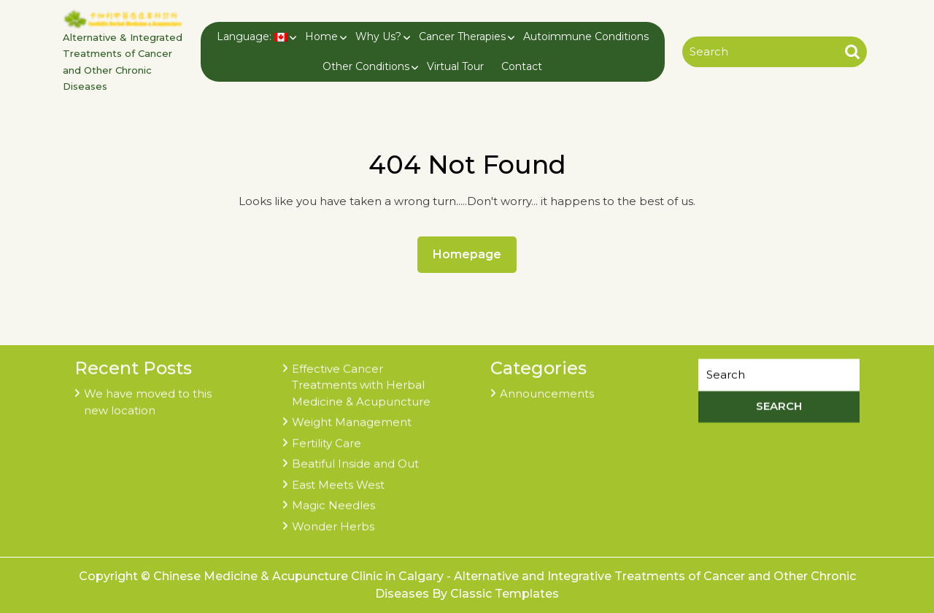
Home (321, 36)
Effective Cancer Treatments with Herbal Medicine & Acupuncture (361, 383)
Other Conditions (366, 66)
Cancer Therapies (462, 36)
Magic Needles (333, 504)
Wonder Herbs (333, 524)
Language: (252, 36)
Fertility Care (326, 441)
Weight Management (352, 421)
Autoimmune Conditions (586, 36)
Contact (521, 66)
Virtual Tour (455, 66)
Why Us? (378, 36)
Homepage (473, 253)
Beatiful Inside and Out (355, 462)
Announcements (547, 392)
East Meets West (338, 483)
